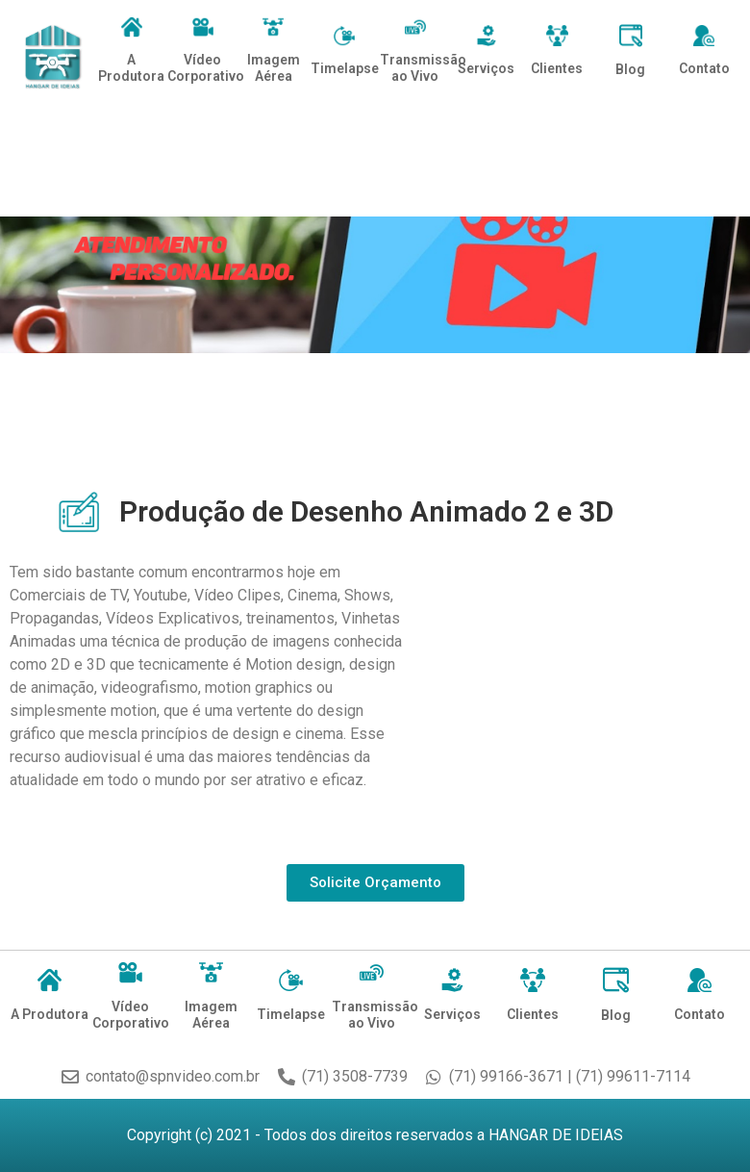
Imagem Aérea (273, 68)
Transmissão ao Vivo (423, 68)
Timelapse (345, 68)
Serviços (486, 68)
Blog (630, 69)
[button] (375, 883)
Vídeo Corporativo (205, 68)
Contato (704, 68)
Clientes (557, 68)
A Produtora (131, 68)
